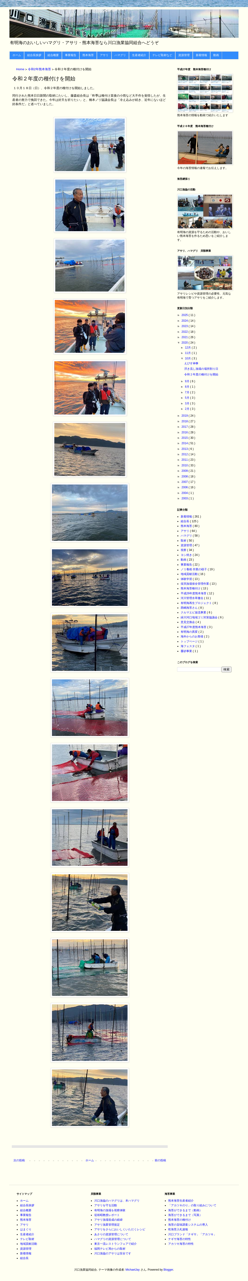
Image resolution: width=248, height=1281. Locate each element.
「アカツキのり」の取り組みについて (192, 1205)
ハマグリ (120, 55)
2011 (185, 459)
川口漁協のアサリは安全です (112, 1253)
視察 (184, 550)
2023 (185, 326)
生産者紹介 (139, 55)
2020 (185, 342)
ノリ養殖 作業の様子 (194, 569)
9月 (187, 381)
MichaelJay (132, 1269)
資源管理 (184, 55)
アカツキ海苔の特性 (181, 1243)
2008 (185, 476)
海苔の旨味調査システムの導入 (188, 1224)
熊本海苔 (88, 55)
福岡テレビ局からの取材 (109, 1248)
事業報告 (70, 55)
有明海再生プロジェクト (197, 603)
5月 (187, 397)
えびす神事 (191, 363)
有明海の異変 (189, 631)
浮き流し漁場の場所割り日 (201, 368)
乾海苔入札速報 (178, 1229)
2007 (185, 482)
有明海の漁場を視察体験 (109, 1210)
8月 (187, 386)
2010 (185, 465)
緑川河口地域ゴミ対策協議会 (199, 617)
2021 (185, 337)
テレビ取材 (27, 1239)
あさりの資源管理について (111, 1234)
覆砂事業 (187, 651)
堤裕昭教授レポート (107, 1215)
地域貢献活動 (189, 574)
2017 (185, 426)
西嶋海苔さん (189, 607)
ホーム (17, 55)
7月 (187, 392)
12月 (188, 347)
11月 (188, 353)
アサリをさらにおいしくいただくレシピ (119, 1229)
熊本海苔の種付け (179, 1219)
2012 (185, 454)
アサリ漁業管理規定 (107, 1224)
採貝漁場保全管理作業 (195, 583)
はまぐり (25, 1229)
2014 (185, 443)
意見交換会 (188, 622)
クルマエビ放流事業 (194, 612)
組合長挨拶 (34, 55)
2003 (185, 498)
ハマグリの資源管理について (112, 1239)
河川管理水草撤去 (192, 598)
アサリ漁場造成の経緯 (108, 1219)
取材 (184, 540)
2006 (185, 487)
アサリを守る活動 (105, 1205)
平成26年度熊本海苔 (194, 593)
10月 (188, 358)
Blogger (168, 1269)
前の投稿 (160, 1160)
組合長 (185, 521)
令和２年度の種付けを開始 (201, 374)
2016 (185, 432)
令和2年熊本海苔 (40, 69)
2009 (185, 470)
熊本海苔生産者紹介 (181, 1200)
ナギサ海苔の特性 (179, 1239)
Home (20, 69)
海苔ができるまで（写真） (185, 1215)
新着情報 (201, 55)
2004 (185, 493)
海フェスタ (188, 646)
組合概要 (53, 55)
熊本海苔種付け (191, 588)
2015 (185, 437)
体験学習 (187, 579)
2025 (185, 315)
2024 (185, 320)
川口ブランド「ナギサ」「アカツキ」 (192, 1234)
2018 (185, 421)
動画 (216, 55)
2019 (185, 415)
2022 (185, 331)
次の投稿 (19, 1160)
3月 (187, 403)
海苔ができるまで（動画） (185, 1210)
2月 (187, 409)
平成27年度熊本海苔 (194, 627)
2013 (185, 449)
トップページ (189, 641)
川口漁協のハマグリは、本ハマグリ (117, 1200)
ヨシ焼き (187, 555)
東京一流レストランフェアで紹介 (115, 1243)
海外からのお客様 (192, 636)
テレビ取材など (162, 55)
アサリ (104, 55)
